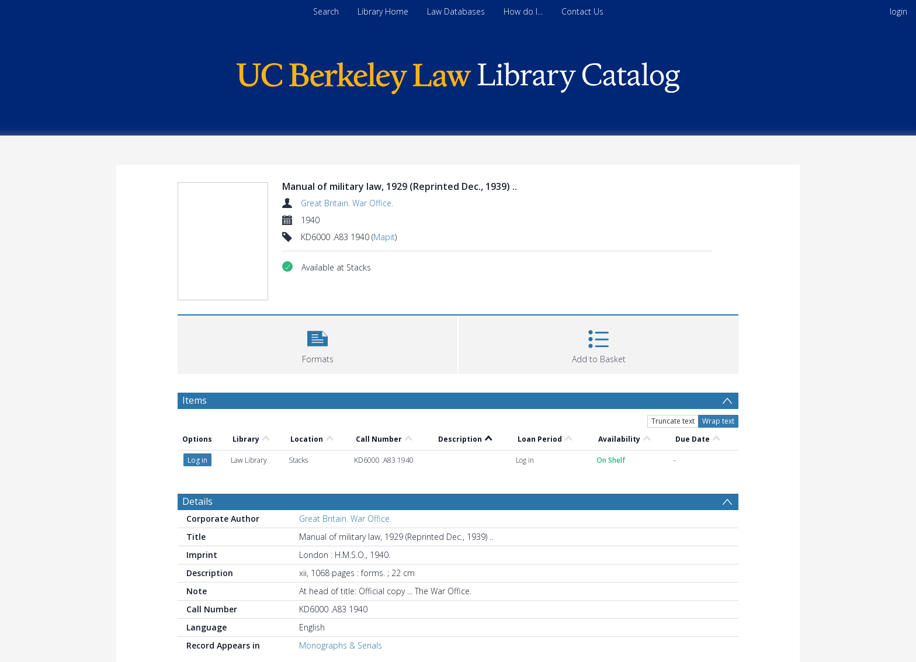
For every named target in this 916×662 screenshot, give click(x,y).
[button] (317, 343)
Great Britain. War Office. (347, 203)
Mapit (384, 236)
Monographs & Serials (340, 645)
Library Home (383, 11)
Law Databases (456, 11)
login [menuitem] (898, 11)
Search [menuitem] (326, 11)
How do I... (523, 11)
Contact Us (582, 11)
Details (197, 501)
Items (194, 400)
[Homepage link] (458, 75)
